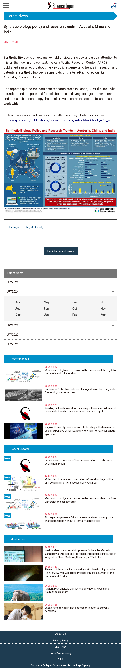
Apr (18, 302)
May (46, 302)
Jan (46, 315)
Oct (74, 308)
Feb (74, 315)
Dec (17, 315)
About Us (60, 633)
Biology (14, 227)
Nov (103, 308)
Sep (46, 308)
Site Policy (60, 646)
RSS (60, 659)
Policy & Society (33, 227)
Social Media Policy (61, 653)
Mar (103, 315)
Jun (74, 302)
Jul (103, 302)
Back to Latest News (60, 251)
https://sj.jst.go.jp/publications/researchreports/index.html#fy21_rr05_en (58, 120)
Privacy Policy (60, 640)
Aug (17, 308)
